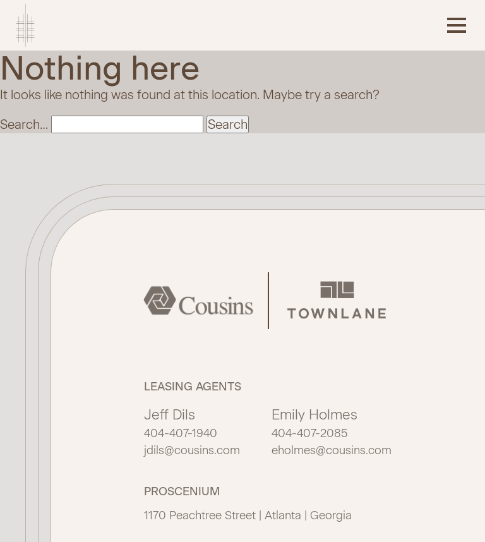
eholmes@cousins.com (332, 450)
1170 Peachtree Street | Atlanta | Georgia (248, 515)
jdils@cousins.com (192, 450)
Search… (24, 124)
